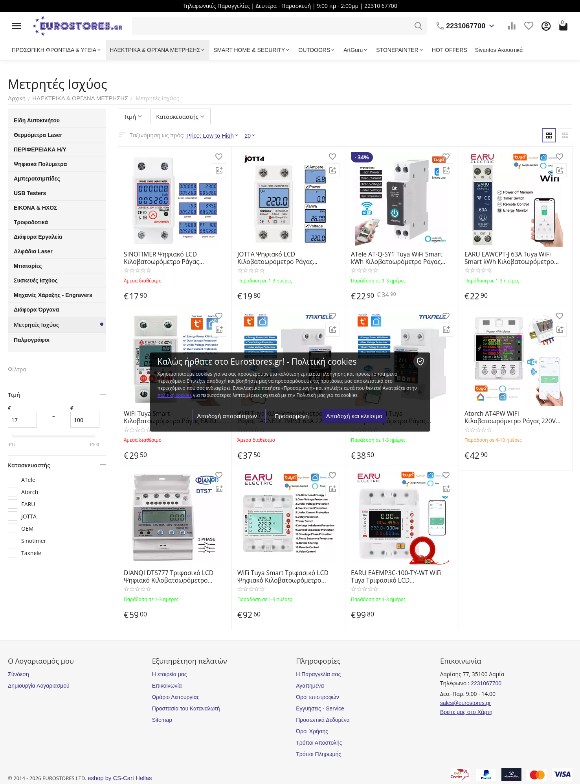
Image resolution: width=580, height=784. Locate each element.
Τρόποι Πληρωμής (318, 754)
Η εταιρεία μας (169, 674)
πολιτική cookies (338, 392)
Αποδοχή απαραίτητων (227, 419)
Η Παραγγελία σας (318, 674)
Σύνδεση (18, 674)
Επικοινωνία (167, 686)
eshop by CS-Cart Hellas (118, 778)
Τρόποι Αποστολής (319, 743)
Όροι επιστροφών (317, 697)
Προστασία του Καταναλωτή (186, 708)
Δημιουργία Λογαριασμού (39, 686)
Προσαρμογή (292, 419)
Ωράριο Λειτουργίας (176, 697)
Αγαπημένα (310, 686)
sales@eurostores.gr (465, 703)
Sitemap (162, 720)
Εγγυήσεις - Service (320, 708)
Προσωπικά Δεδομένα (323, 720)
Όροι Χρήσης (312, 731)
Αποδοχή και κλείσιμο (355, 419)
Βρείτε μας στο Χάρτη (466, 712)
